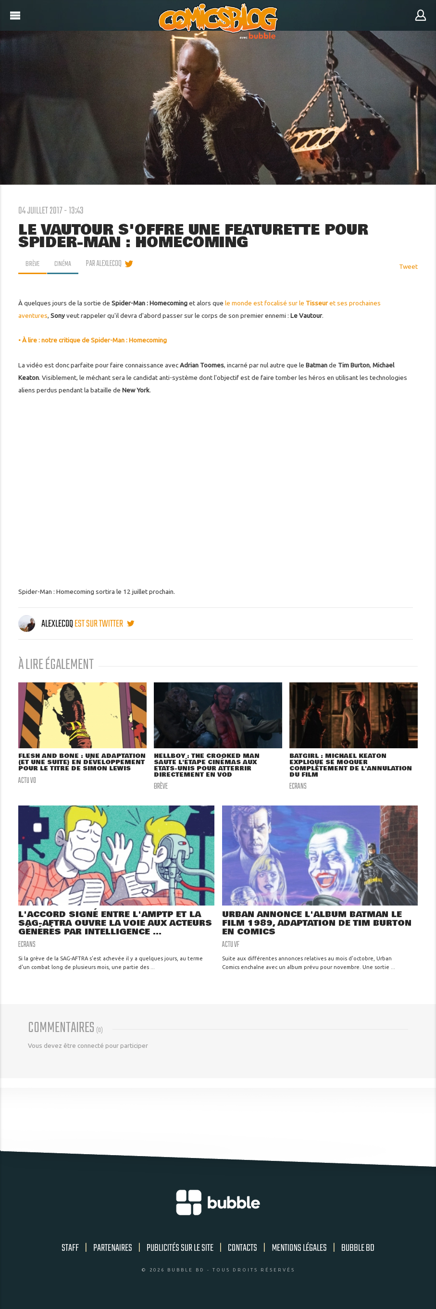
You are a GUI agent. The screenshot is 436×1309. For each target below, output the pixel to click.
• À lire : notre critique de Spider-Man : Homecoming (92, 340)
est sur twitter (104, 624)
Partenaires (112, 1250)
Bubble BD (357, 1250)
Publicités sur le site (180, 1250)
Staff (70, 1250)
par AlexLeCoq (106, 264)
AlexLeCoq (46, 624)
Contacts (242, 1250)
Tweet (408, 266)
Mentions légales (299, 1250)
